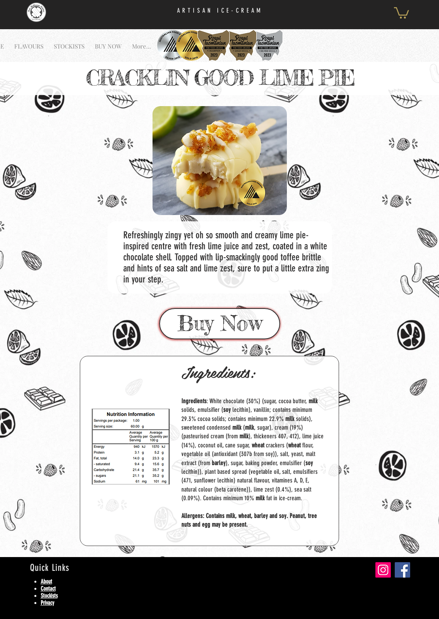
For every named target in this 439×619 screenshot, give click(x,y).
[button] (401, 12)
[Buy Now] (219, 323)
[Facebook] (402, 570)
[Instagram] (383, 570)
